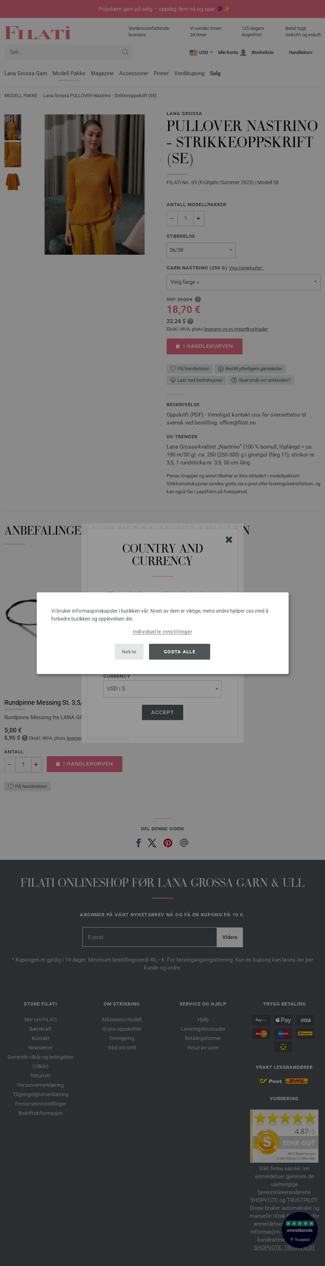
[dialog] (163, 633)
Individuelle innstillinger (163, 631)
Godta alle (179, 651)
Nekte (129, 651)
